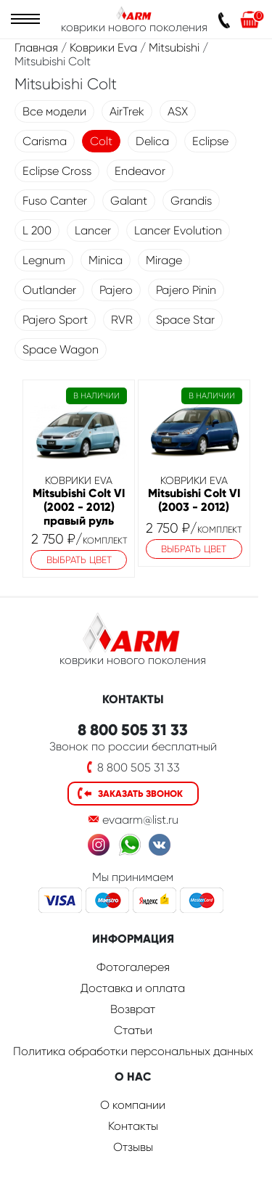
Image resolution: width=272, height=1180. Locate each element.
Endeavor (140, 171)
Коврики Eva (103, 47)
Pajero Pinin (186, 290)
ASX (178, 111)
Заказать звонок (140, 793)
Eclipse (210, 141)
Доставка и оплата (133, 988)
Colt (101, 141)
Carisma (44, 141)
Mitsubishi (174, 47)
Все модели (54, 111)
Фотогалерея (133, 967)
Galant (128, 201)
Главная (36, 47)
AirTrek (127, 111)
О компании (132, 1105)
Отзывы (133, 1147)
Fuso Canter (54, 201)
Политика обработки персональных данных (133, 1051)
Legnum (43, 260)
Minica (105, 260)
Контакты (133, 1126)
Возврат (132, 1009)
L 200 (36, 230)
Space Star (185, 320)
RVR (122, 320)
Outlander (49, 290)
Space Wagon (60, 349)
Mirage (164, 260)
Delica (152, 141)
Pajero (116, 290)
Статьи (133, 1030)
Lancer (93, 230)
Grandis (191, 201)
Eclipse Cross (56, 171)
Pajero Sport (55, 320)
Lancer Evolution (178, 230)
